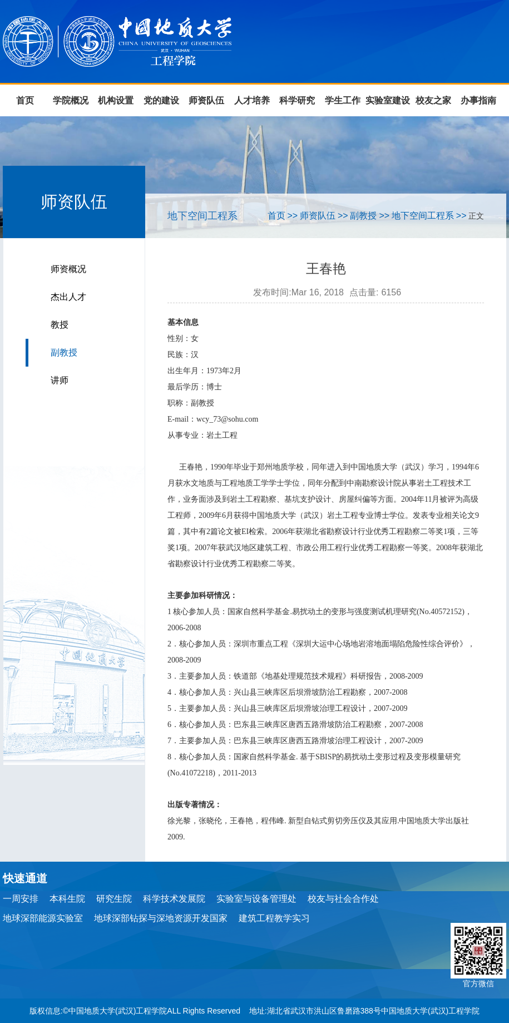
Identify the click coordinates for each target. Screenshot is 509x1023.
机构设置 (116, 100)
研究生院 (114, 898)
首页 (25, 100)
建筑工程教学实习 (274, 918)
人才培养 (252, 100)
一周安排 (20, 898)
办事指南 (478, 100)
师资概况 (68, 269)
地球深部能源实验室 (43, 918)
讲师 (59, 380)
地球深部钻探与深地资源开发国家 (161, 918)
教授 (59, 324)
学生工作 (342, 100)
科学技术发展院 (174, 898)
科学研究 (297, 100)
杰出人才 (68, 297)
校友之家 (433, 100)
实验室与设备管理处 (256, 898)
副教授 (64, 352)
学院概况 (70, 100)
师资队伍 (206, 100)
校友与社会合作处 (343, 898)
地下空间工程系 (423, 215)
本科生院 (67, 898)
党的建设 (161, 100)
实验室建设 (387, 100)
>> (292, 215)
